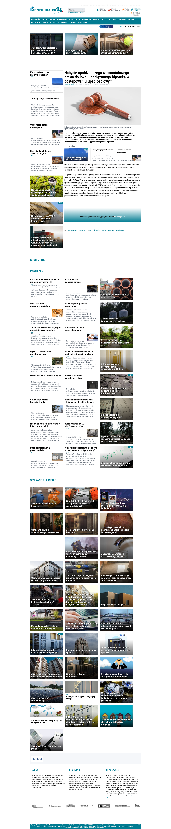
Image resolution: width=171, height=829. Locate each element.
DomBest (73, 22)
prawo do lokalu (94, 230)
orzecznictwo (83, 230)
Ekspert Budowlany (37, 806)
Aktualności (35, 19)
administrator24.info (46, 9)
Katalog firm (35, 22)
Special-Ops (70, 806)
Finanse (52, 19)
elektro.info (55, 806)
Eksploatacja (62, 19)
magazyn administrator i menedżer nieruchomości (95, 5)
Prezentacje (54, 22)
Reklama (138, 5)
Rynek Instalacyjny (103, 806)
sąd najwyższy (72, 230)
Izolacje (86, 806)
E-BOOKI (45, 22)
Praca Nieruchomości (106, 26)
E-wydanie (112, 19)
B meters (64, 22)
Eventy (104, 19)
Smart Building (74, 19)
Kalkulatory (82, 22)
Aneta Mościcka (69, 84)
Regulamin (113, 5)
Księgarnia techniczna (122, 806)
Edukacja (96, 19)
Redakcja (132, 5)
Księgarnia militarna (137, 806)
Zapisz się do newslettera (131, 26)
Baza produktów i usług (127, 19)
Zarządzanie (86, 19)
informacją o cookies (123, 797)
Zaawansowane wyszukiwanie (76, 12)
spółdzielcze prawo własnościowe (113, 230)
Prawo (44, 19)
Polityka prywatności (122, 5)
